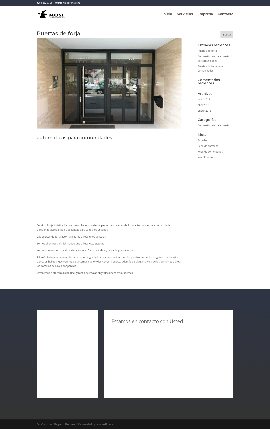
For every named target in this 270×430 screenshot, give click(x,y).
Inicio (167, 14)
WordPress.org (206, 157)
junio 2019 (204, 99)
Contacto (225, 14)
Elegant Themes (64, 425)
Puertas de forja (207, 50)
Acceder (202, 140)
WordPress (106, 425)
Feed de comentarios (210, 151)
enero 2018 (204, 110)
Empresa (205, 14)
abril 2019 (203, 105)
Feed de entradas (208, 146)
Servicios (185, 14)
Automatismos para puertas (214, 125)
